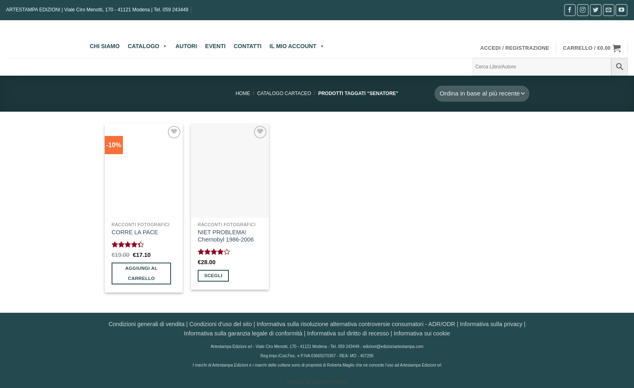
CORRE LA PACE (135, 232)
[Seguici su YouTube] (621, 10)
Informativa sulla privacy (491, 324)
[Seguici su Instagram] (583, 10)
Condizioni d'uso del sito (220, 324)
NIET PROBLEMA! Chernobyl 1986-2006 (226, 236)
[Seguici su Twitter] (596, 10)
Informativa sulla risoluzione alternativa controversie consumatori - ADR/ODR (356, 324)
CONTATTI (248, 46)
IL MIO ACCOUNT (297, 46)
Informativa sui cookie (422, 333)
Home (243, 93)
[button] (514, 48)
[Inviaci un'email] (609, 10)
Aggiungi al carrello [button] (141, 273)
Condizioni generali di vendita (146, 324)
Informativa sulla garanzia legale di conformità (243, 333)
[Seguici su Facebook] (570, 10)
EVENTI (215, 46)
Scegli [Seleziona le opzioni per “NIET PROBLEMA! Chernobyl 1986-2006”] (213, 275)
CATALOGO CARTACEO (284, 93)
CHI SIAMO (105, 46)
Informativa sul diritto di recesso (348, 333)
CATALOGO (147, 46)
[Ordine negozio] (482, 94)
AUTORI (186, 46)
